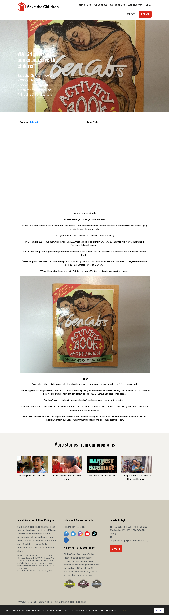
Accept (158, 610)
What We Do (100, 5)
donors (86, 561)
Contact (131, 14)
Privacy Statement (26, 601)
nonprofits (84, 557)
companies (69, 564)
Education (35, 122)
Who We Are (85, 5)
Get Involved (135, 5)
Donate (145, 14)
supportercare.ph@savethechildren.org (129, 540)
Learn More (125, 610)
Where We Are (117, 5)
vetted (79, 571)
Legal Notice (45, 601)
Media (149, 5)
